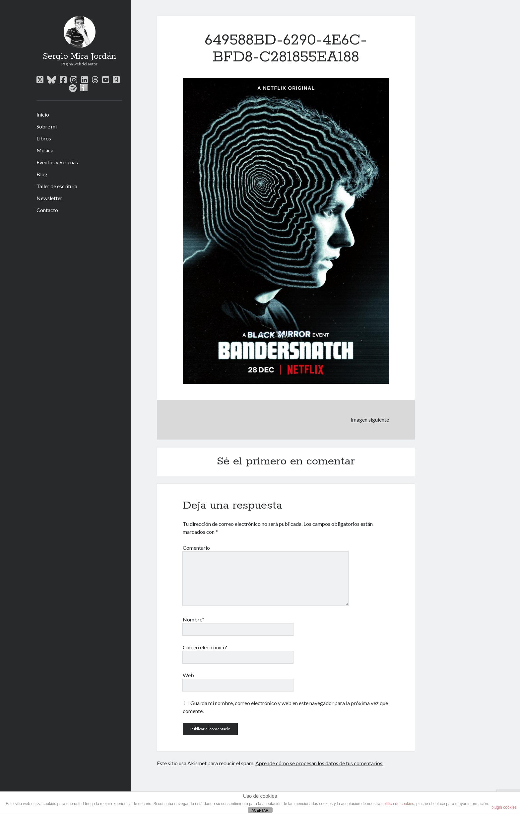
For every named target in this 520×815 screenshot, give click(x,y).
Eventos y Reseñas (57, 162)
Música (44, 150)
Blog (41, 174)
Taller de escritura (56, 186)
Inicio (42, 114)
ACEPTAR (259, 810)
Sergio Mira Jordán (79, 56)
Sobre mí (46, 126)
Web (188, 675)
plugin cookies (504, 807)
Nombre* (193, 619)
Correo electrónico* (205, 647)
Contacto (47, 210)
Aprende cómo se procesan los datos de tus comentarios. (319, 763)
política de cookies (397, 803)
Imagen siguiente (370, 419)
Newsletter (49, 198)
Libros (43, 138)
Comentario (196, 547)
